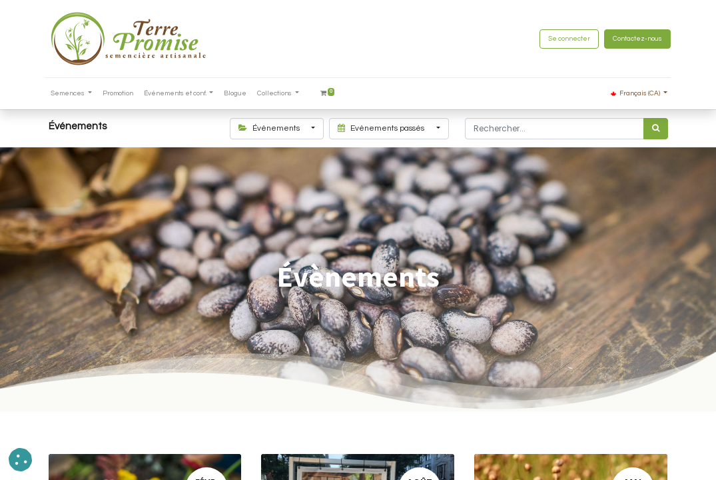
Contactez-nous (634, 38)
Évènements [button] (270, 128)
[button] (20, 459)
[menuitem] (120, 93)
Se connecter (566, 38)
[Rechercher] (655, 128)
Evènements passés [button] (382, 128)
